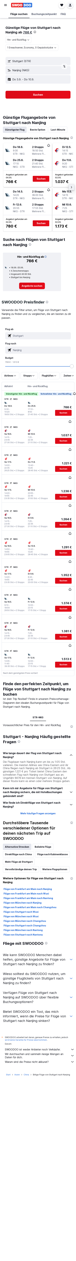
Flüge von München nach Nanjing (22, 902)
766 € (27, 32)
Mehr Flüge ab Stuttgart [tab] (19, 861)
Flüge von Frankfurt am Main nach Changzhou (30, 907)
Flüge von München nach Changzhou (25, 921)
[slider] (72, 366)
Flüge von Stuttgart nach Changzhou (25, 925)
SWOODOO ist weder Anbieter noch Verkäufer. (39, 1049)
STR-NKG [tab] (38, 717)
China (26, 1074)
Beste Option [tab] (37, 129)
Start (8, 1074)
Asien (17, 1074)
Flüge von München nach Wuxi (21, 916)
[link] (32, 286)
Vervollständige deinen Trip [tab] (21, 869)
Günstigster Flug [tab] (14, 129)
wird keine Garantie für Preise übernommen (26, 1040)
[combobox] (18, 40)
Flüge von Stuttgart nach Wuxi (21, 911)
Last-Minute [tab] (58, 129)
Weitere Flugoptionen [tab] (54, 869)
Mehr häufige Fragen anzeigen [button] (38, 813)
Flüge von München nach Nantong (23, 930)
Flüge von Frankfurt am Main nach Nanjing (28, 889)
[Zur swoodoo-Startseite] (21, 5)
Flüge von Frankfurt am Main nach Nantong (28, 898)
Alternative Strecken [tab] (17, 846)
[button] (5, 5)
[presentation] (34, 31)
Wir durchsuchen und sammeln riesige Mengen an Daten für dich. (39, 1055)
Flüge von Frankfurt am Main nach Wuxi (26, 893)
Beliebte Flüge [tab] (43, 846)
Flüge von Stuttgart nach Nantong (23, 934)
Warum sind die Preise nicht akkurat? (39, 1062)
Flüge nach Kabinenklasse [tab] (52, 854)
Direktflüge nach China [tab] (18, 854)
